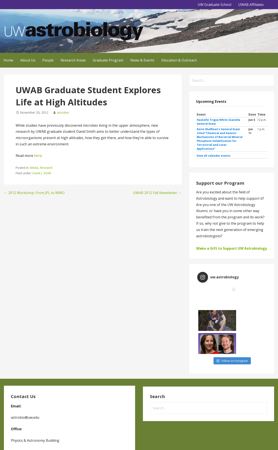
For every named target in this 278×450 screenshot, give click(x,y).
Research (46, 168)
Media (34, 168)
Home (8, 60)
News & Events (142, 60)
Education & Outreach (179, 60)
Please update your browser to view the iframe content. (231, 135)
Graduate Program (108, 60)
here (38, 155)
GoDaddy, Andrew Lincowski (24, 440)
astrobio (63, 112)
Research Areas (73, 60)
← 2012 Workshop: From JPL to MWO (34, 192)
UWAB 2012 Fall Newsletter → (157, 192)
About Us (27, 60)
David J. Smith (41, 173)
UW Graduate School (214, 4)
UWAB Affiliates (251, 4)
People (48, 60)
